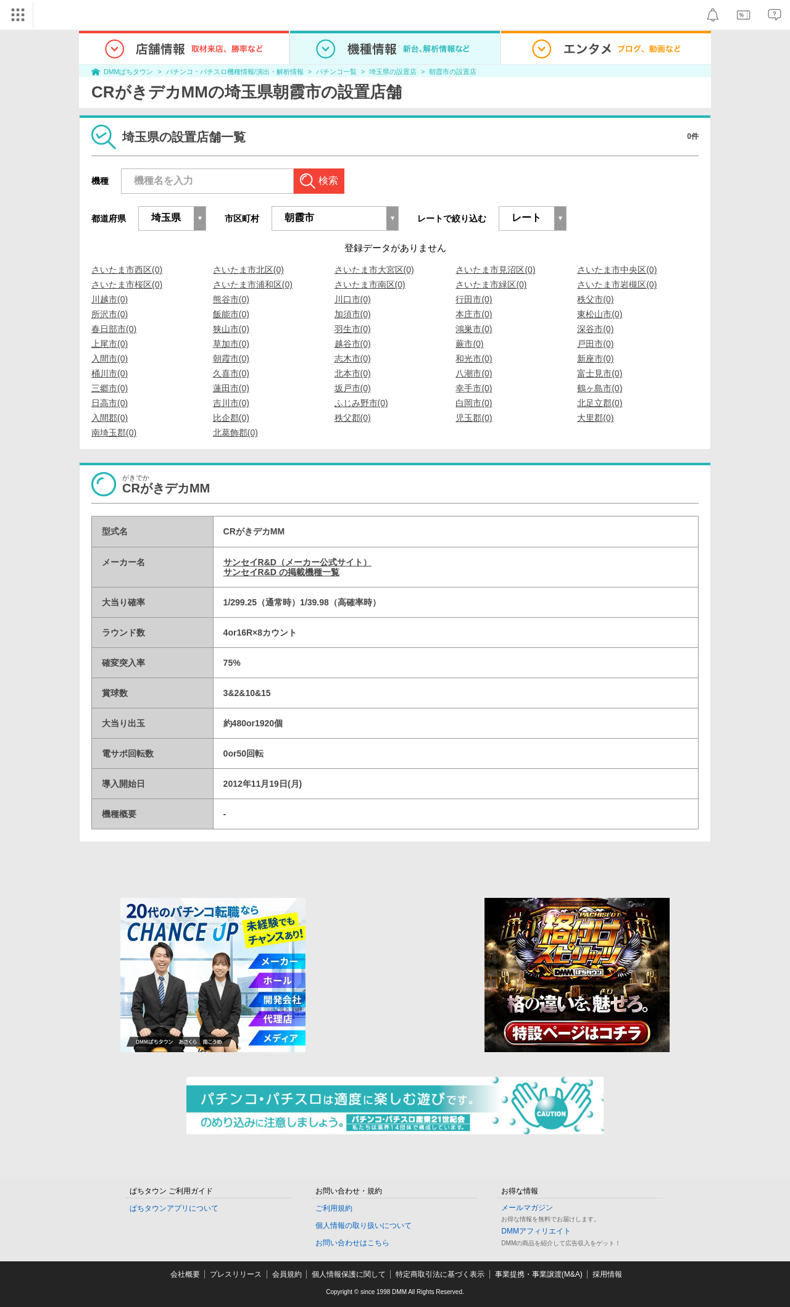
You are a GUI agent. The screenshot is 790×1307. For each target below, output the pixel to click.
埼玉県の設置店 (393, 71)
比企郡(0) (231, 417)
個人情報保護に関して (349, 1274)
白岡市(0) (473, 403)
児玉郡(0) (473, 417)
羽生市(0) (353, 329)
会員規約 (287, 1274)
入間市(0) (109, 358)
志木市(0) (353, 358)
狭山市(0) (231, 329)
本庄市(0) (473, 314)
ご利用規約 (333, 1208)
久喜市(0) (231, 373)
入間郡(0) (109, 417)
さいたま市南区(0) (370, 284)
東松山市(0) (599, 314)
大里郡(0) (595, 417)
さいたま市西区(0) (126, 269)
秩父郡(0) (353, 417)
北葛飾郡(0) (235, 432)
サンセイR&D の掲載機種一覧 (281, 572)
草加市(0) (231, 343)
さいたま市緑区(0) (490, 284)
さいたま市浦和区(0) (253, 284)
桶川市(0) (109, 373)
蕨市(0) (469, 343)
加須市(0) (353, 314)
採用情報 (607, 1274)
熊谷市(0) (231, 299)
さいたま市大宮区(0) (374, 269)
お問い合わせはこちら (352, 1243)
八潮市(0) (473, 373)
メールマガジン (527, 1207)
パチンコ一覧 (336, 71)
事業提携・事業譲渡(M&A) (539, 1274)
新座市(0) (595, 358)
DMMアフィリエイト (536, 1231)
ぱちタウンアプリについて (174, 1208)
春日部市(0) (113, 329)
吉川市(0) (231, 403)
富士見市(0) (599, 373)
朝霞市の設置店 (452, 71)
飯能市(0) (231, 314)
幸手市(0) (473, 388)
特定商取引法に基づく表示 (440, 1274)
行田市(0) (473, 299)
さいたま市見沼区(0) (495, 269)
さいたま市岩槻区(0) (617, 284)
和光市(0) (473, 358)
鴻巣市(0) (473, 329)
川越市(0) (109, 299)
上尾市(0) (109, 343)
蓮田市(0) (231, 388)
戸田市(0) (595, 343)
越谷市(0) (353, 343)
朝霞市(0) (231, 358)
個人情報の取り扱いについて (363, 1225)
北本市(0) (353, 373)
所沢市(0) (109, 314)
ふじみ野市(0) (361, 403)
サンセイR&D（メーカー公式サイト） (297, 562)
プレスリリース (236, 1274)
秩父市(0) (595, 299)
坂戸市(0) (353, 388)
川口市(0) (353, 299)
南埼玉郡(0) (113, 432)
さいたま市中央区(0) (617, 269)
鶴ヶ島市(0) (599, 388)
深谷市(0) (595, 329)
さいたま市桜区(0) (126, 284)
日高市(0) (109, 403)
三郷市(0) (109, 388)
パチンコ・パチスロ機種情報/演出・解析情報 (235, 71)
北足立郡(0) (599, 403)
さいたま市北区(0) (248, 269)
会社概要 (185, 1274)
